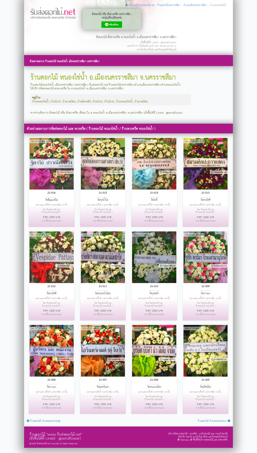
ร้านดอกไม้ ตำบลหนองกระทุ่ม (44, 421)
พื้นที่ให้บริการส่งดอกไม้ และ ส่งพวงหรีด (209, 440)
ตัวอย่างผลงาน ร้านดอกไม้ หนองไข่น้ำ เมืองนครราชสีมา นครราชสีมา (64, 61)
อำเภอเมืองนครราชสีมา (195, 5)
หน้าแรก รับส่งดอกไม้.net (139, 5)
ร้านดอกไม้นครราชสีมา (169, 5)
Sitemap (182, 440)
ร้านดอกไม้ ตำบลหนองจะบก (214, 421)
